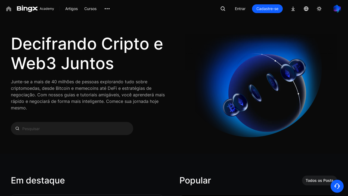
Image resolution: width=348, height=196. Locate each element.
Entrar (240, 8)
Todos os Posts (320, 180)
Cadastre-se (267, 8)
